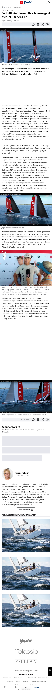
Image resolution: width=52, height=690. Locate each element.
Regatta (8, 7)
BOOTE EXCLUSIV (26, 668)
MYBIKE (16, 672)
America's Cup (18, 7)
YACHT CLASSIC (14, 668)
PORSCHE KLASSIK (16, 675)
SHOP (5, 668)
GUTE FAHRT (25, 672)
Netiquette (5, 345)
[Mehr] (50, 673)
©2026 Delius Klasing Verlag (25, 681)
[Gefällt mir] (50, 670)
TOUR (10, 672)
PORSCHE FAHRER (30, 675)
